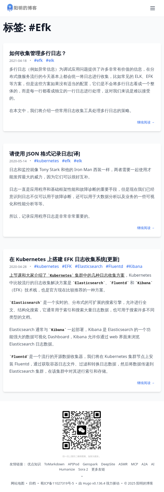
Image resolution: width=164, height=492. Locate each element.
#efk (38, 60)
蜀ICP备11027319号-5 (57, 483)
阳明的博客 (144, 483)
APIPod (73, 464)
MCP (134, 464)
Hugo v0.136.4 (94, 483)
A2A (144, 464)
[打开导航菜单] (152, 8)
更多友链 (98, 469)
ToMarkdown (54, 464)
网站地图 (17, 483)
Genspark (90, 464)
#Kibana (134, 266)
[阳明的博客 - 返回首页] (21, 8)
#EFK (67, 266)
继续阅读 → (146, 122)
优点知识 (34, 464)
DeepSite (108, 464)
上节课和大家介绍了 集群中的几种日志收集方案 (67, 275)
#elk (50, 60)
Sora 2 (83, 469)
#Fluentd (114, 266)
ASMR (122, 464)
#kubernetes (46, 161)
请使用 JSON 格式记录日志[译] (44, 153)
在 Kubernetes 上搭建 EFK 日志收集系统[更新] (64, 259)
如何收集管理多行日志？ (37, 53)
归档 (32, 483)
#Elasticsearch (89, 266)
